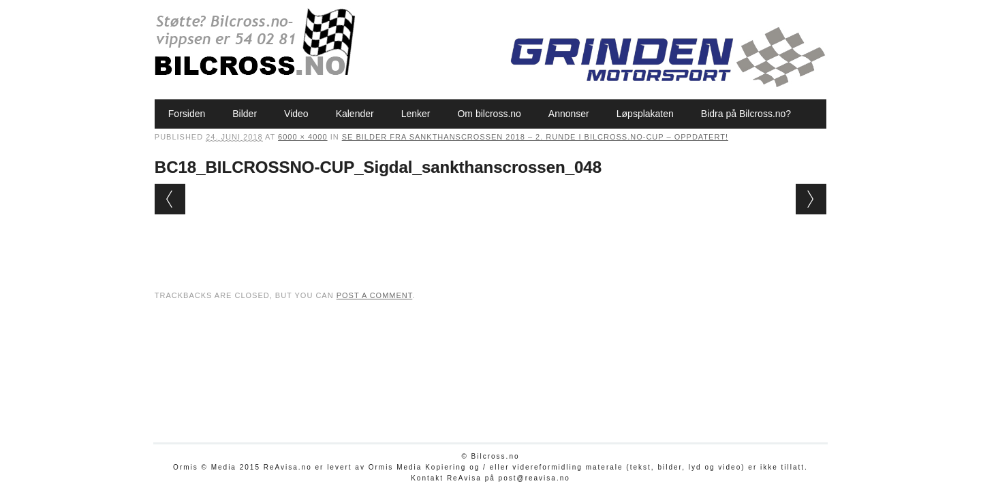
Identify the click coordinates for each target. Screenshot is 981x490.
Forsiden (186, 113)
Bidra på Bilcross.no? (746, 113)
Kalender (355, 113)
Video (296, 113)
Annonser (568, 113)
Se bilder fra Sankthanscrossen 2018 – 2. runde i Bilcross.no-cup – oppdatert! (535, 137)
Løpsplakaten (645, 113)
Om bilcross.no (488, 113)
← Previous (170, 199)
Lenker (416, 113)
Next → (811, 199)
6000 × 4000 (302, 137)
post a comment (375, 295)
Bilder (244, 113)
